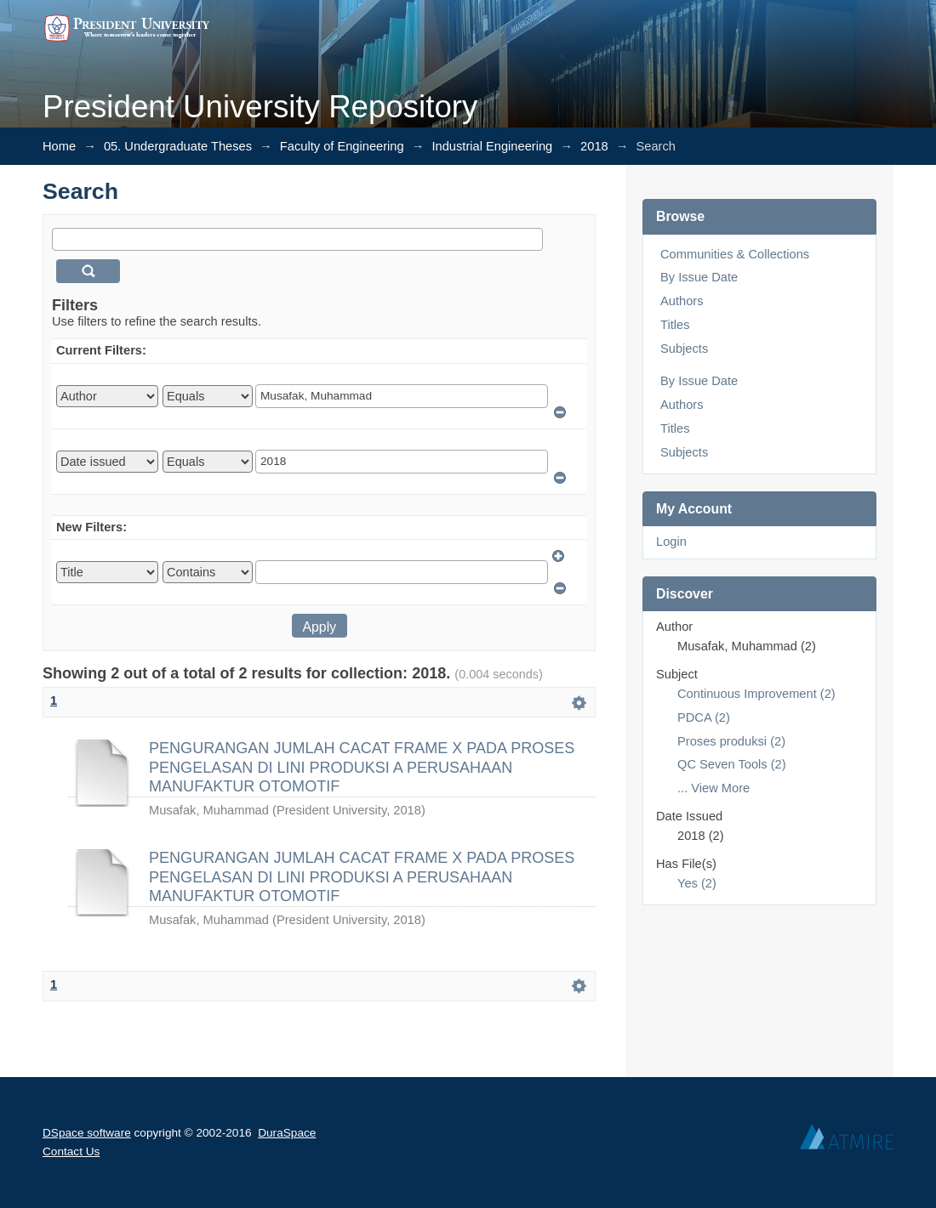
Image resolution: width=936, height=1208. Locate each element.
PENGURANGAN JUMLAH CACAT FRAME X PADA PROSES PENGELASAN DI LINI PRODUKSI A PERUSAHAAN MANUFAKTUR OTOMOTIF (361, 767)
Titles (674, 325)
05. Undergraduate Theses (178, 146)
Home (59, 146)
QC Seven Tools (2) (731, 764)
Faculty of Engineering (342, 146)
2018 (594, 146)
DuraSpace (287, 1132)
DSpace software (87, 1132)
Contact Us (71, 1151)
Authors (682, 301)
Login (671, 541)
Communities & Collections (734, 254)
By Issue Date (699, 277)
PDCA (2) (703, 717)
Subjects (684, 348)
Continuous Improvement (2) (756, 693)
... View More (713, 788)
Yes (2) (696, 883)
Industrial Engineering (491, 146)
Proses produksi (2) (731, 741)
